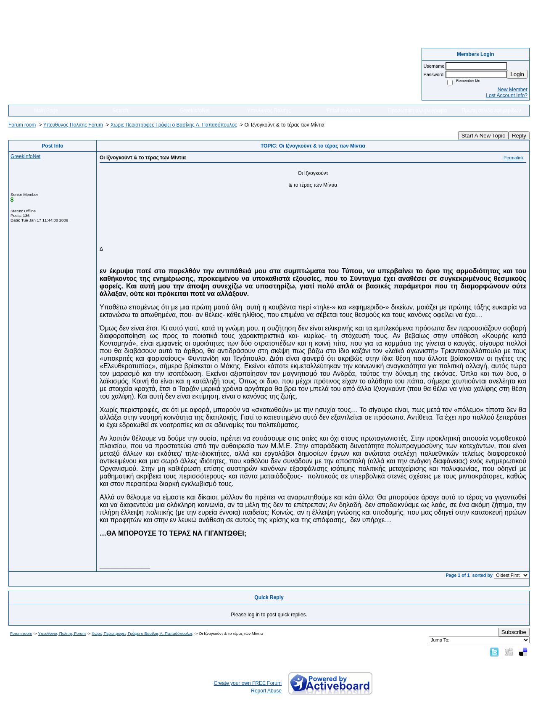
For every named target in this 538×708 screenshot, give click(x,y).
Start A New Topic (483, 135)
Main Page (46, 111)
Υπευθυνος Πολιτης (269, 111)
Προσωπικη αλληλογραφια (417, 111)
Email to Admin (343, 111)
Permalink (514, 157)
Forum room (22, 125)
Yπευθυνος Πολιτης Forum (73, 125)
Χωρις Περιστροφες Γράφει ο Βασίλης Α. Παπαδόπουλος (174, 125)
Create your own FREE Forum (248, 683)
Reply (519, 135)
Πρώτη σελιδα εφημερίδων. (492, 111)
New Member (512, 89)
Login (517, 74)
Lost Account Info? (506, 95)
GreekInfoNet (194, 111)
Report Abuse (266, 691)
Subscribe (513, 632)
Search (120, 111)
